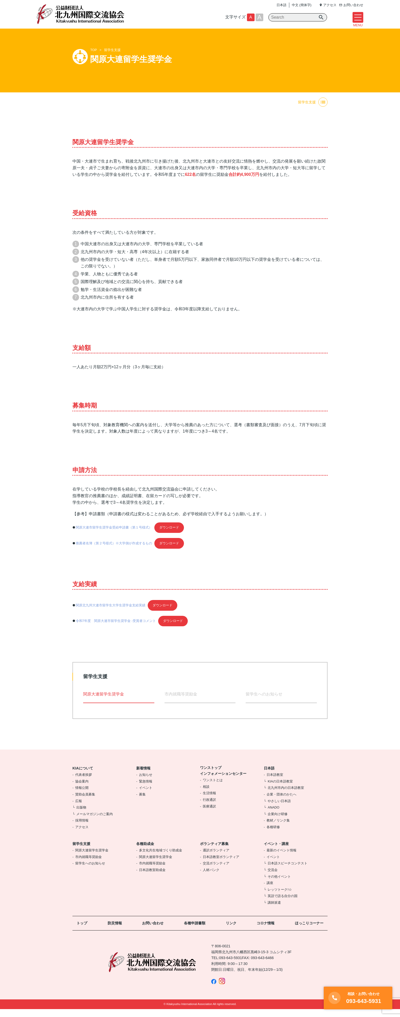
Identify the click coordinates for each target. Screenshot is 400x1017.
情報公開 (82, 796)
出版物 (81, 815)
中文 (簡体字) (301, 5)
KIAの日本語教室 (280, 789)
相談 (206, 794)
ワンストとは (213, 788)
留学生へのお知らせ (264, 702)
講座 (270, 891)
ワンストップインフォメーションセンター (223, 778)
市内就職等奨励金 (181, 702)
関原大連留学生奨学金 (91, 858)
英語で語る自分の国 (282, 904)
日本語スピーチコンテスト (287, 871)
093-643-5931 (230, 965)
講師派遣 (274, 910)
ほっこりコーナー (309, 931)
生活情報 (209, 801)
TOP (93, 58)
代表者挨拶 (83, 783)
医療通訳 (209, 814)
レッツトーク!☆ (280, 897)
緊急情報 (145, 789)
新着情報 (143, 776)
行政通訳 (209, 808)
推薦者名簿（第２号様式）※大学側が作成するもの (114, 551)
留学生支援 (112, 58)
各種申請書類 (194, 931)
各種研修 (273, 835)
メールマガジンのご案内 (94, 822)
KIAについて (82, 776)
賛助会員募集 (85, 802)
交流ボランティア (216, 871)
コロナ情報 (265, 931)
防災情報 (115, 931)
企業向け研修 (278, 822)
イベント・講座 (276, 851)
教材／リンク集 (278, 828)
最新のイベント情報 (281, 858)
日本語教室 (275, 783)
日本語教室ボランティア (221, 864)
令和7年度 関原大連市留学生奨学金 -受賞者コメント (116, 629)
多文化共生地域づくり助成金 (160, 858)
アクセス (82, 835)
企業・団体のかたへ (281, 802)
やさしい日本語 (279, 809)
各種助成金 (145, 851)
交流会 (273, 877)
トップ (82, 931)
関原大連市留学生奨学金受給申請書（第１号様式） (114, 535)
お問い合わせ (153, 931)
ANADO (273, 815)
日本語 (281, 5)
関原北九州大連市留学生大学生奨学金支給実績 (110, 613)
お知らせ (145, 783)
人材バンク (211, 877)
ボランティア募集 (214, 851)
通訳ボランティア (216, 858)
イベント (145, 796)
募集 (142, 802)
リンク (231, 931)
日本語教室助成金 (152, 877)
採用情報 (82, 828)
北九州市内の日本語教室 (286, 796)
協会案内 (82, 789)
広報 (78, 809)
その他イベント (279, 884)
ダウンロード (169, 535)
